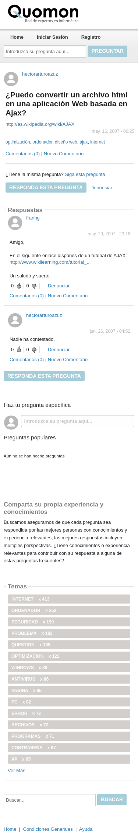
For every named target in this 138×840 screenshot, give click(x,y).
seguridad (32, 622)
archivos (29, 724)
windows (29, 667)
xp (21, 759)
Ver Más (16, 770)
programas (32, 736)
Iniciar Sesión (52, 37)
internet (97, 142)
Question (30, 644)
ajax (83, 142)
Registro (91, 37)
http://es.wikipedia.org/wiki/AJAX (40, 124)
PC (21, 702)
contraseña (33, 747)
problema (32, 633)
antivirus (30, 679)
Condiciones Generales (48, 829)
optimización (18, 142)
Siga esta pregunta (85, 174)
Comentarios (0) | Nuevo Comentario (45, 153)
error (26, 713)
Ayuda (86, 829)
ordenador (42, 142)
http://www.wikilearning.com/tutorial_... (50, 262)
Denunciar (101, 187)
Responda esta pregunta (46, 187)
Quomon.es (66, 13)
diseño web (66, 142)
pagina (26, 690)
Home (17, 37)
